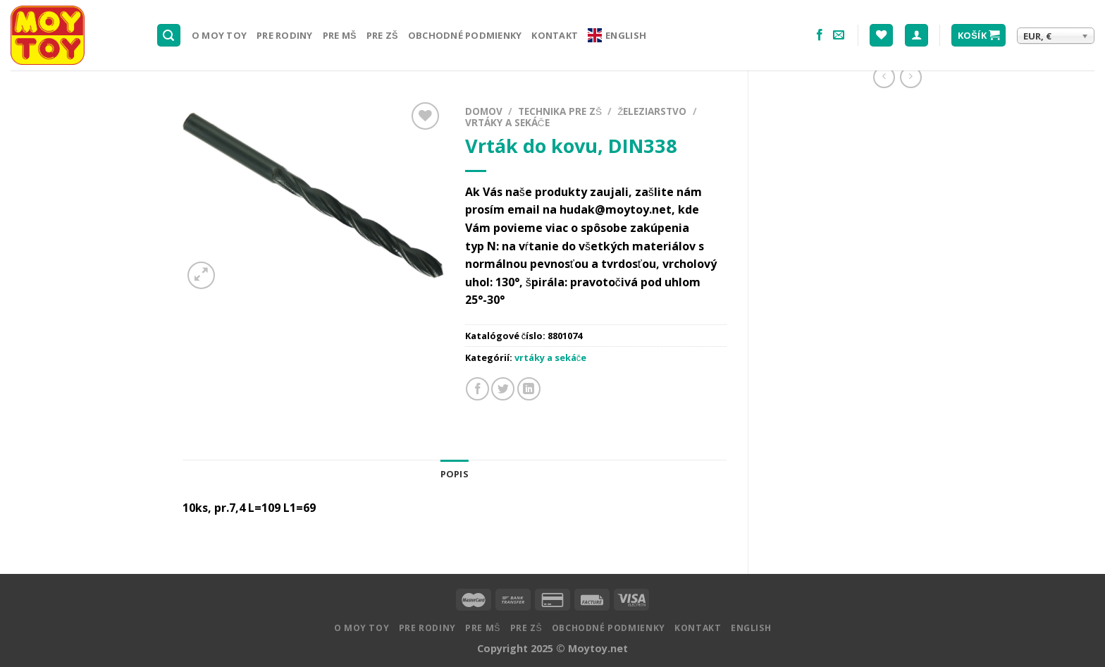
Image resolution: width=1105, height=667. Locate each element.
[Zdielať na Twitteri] (502, 388)
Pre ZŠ (382, 35)
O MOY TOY (219, 35)
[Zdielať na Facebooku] (477, 388)
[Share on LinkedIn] (529, 388)
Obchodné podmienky (465, 35)
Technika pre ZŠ (560, 111)
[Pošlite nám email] (838, 35)
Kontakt (554, 35)
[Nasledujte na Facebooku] (819, 35)
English (617, 35)
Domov (483, 111)
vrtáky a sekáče (507, 122)
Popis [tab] (454, 473)
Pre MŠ (340, 35)
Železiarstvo (651, 111)
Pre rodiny (285, 35)
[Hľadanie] (169, 35)
